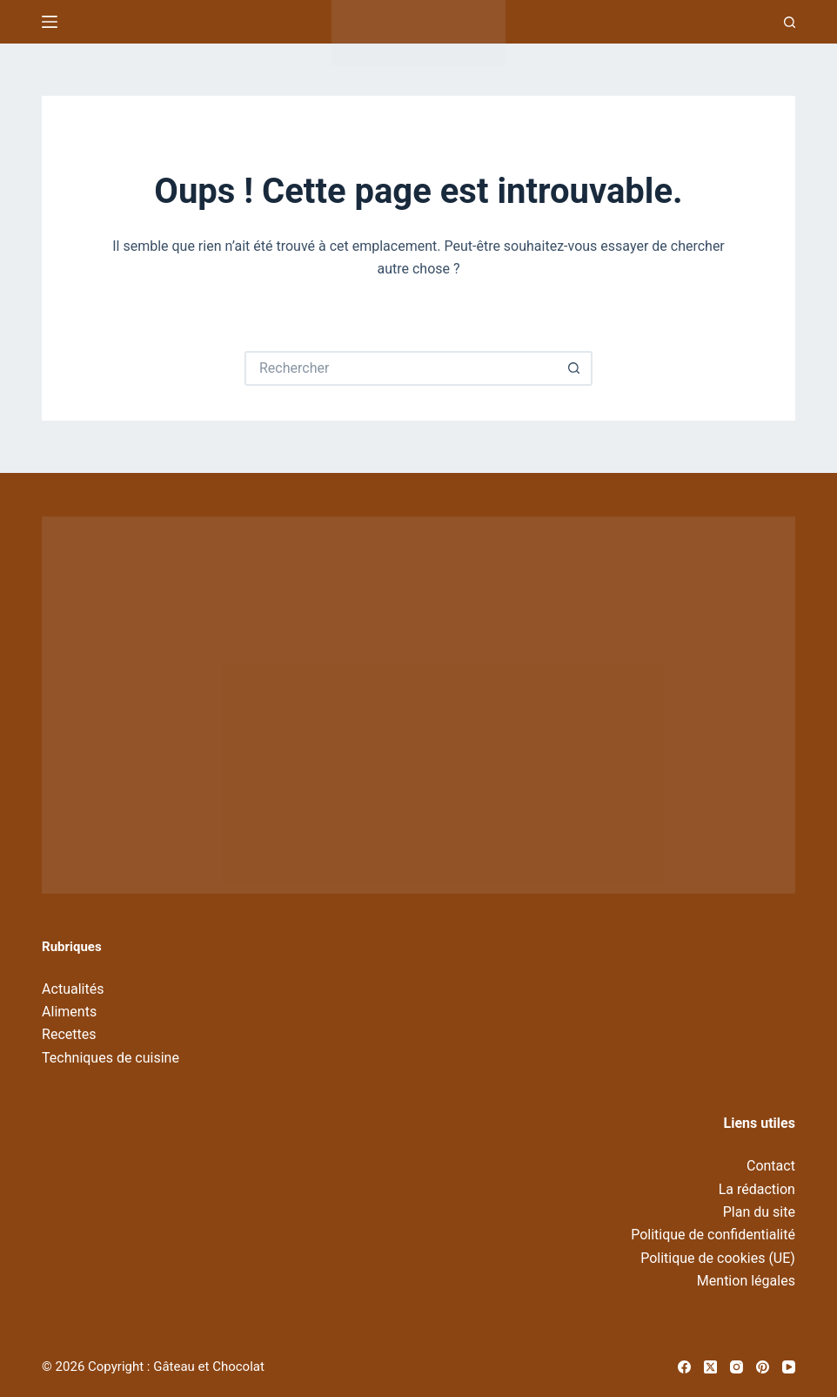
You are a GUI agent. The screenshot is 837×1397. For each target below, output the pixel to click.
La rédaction (757, 1189)
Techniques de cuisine (110, 1057)
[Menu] (49, 22)
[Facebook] (684, 1366)
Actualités (73, 989)
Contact (771, 1165)
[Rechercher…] (401, 368)
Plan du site (759, 1212)
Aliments (69, 1011)
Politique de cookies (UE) (717, 1258)
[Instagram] (736, 1366)
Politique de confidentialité (713, 1234)
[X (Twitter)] (710, 1366)
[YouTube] (788, 1366)
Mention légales (746, 1280)
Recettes (69, 1034)
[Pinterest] (762, 1366)
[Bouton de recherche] (575, 368)
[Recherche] (789, 22)
